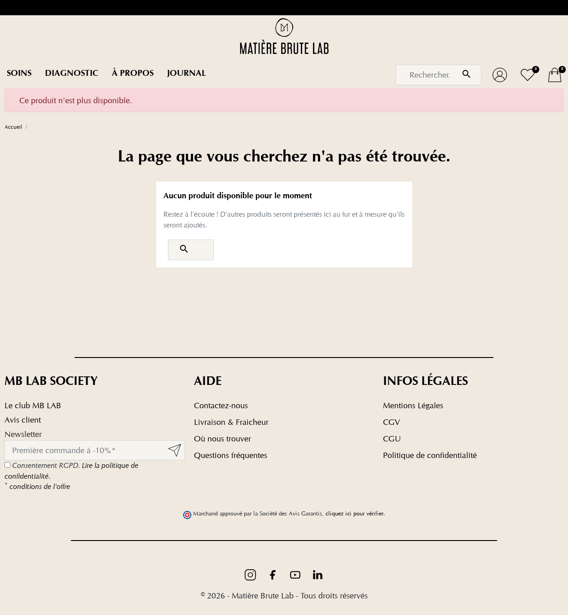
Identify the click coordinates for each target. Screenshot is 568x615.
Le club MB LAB (32, 405)
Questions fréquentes (230, 455)
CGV (391, 422)
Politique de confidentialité (430, 455)
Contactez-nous (221, 405)
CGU (392, 438)
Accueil (13, 126)
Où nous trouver (222, 438)
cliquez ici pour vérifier (354, 513)
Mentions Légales (413, 405)
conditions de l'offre (37, 486)
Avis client (22, 419)
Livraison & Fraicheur (231, 422)
